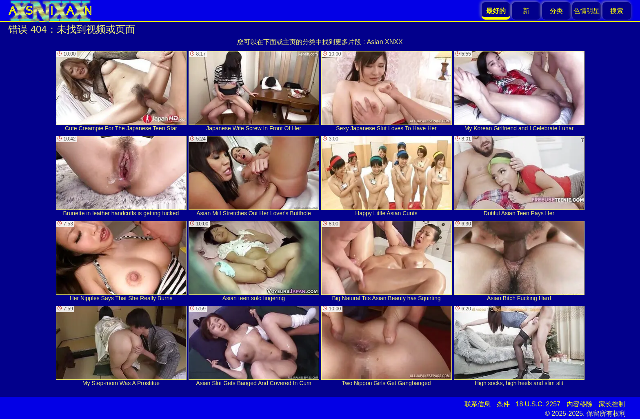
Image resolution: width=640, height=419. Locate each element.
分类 (556, 10)
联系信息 (477, 404)
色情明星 (586, 10)
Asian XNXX (385, 41)
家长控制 (612, 404)
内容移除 (580, 404)
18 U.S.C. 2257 (538, 404)
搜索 (616, 10)
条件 (503, 404)
